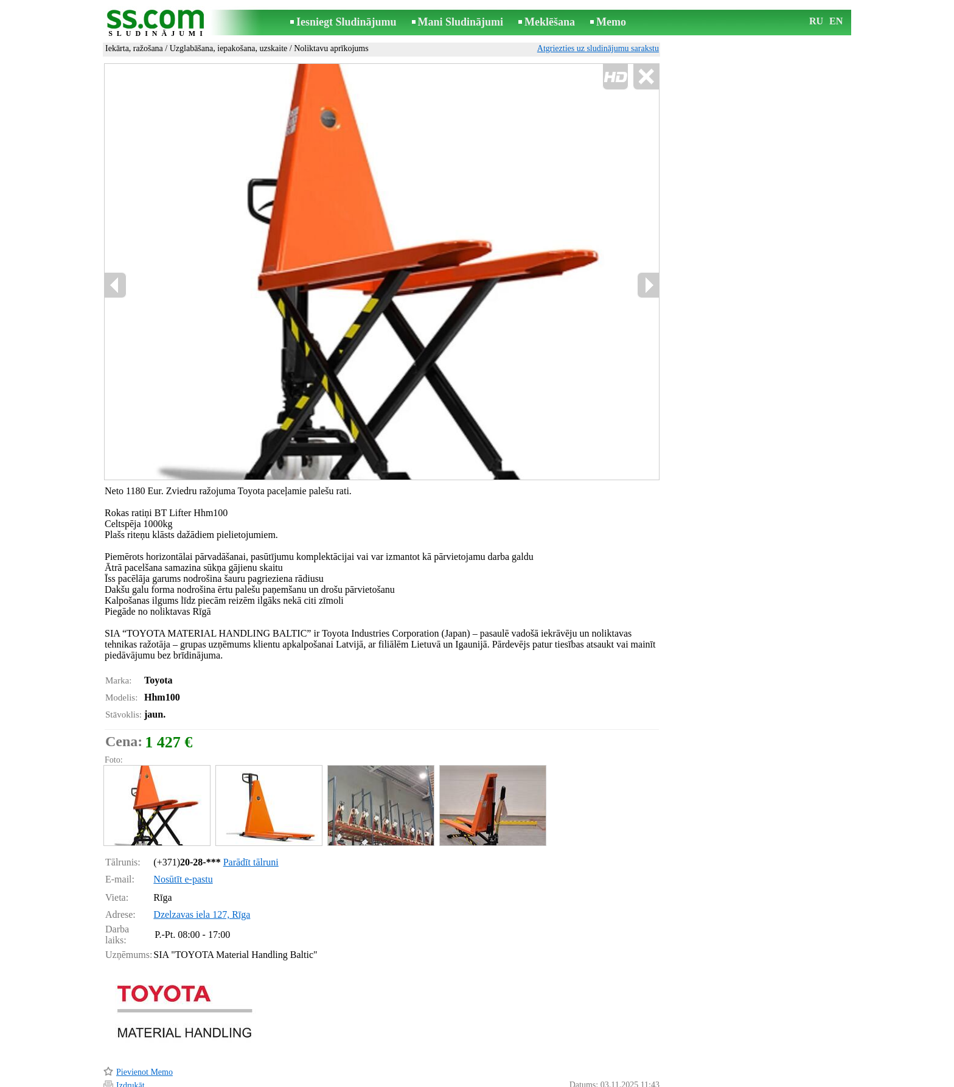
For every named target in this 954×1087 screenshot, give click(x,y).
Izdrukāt (130, 1033)
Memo (611, 22)
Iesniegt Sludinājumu (346, 22)
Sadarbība (496, 1078)
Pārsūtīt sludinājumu (151, 1047)
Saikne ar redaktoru (395, 1078)
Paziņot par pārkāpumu (620, 1061)
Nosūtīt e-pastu (182, 827)
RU (816, 21)
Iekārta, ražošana (134, 48)
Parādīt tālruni (251, 810)
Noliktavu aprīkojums (331, 48)
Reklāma (454, 1078)
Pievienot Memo (144, 1020)
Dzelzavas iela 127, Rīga (201, 863)
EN (836, 21)
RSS (531, 1078)
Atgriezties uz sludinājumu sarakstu (598, 48)
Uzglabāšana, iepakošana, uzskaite (229, 48)
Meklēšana (549, 22)
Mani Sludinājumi (461, 22)
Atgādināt (133, 1061)
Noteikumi (333, 1078)
